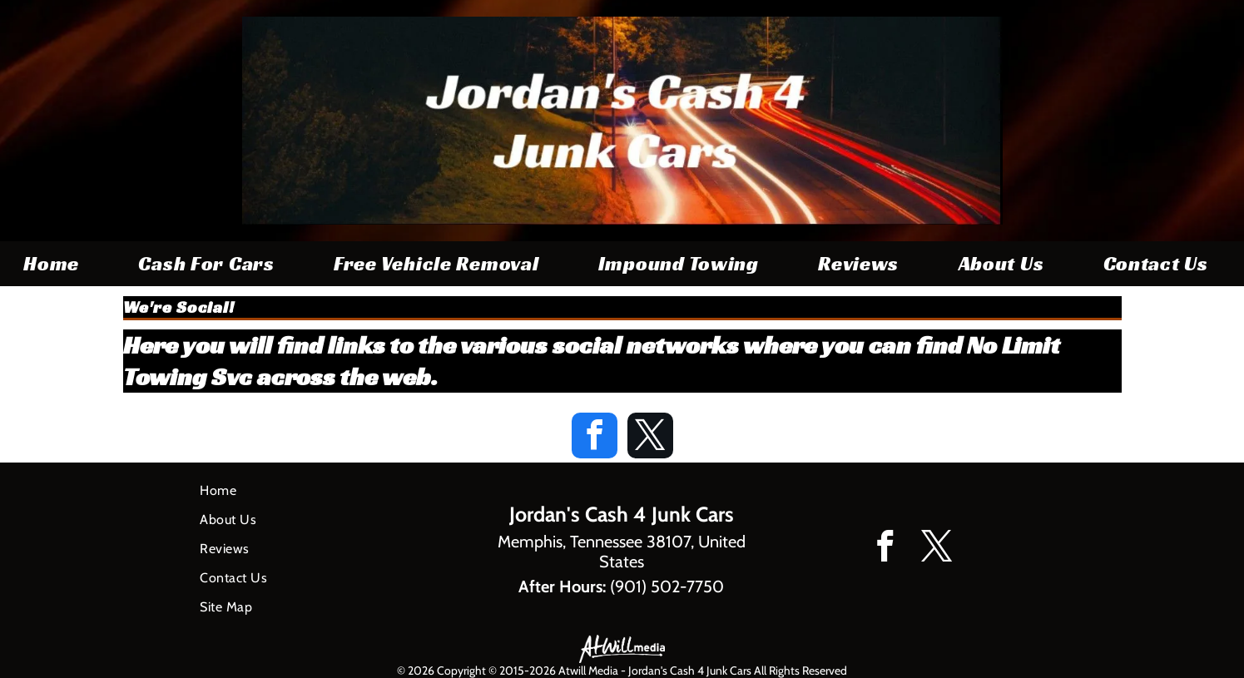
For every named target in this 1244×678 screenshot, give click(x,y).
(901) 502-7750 (667, 586)
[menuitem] (57, 263)
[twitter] (650, 438)
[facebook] (594, 438)
